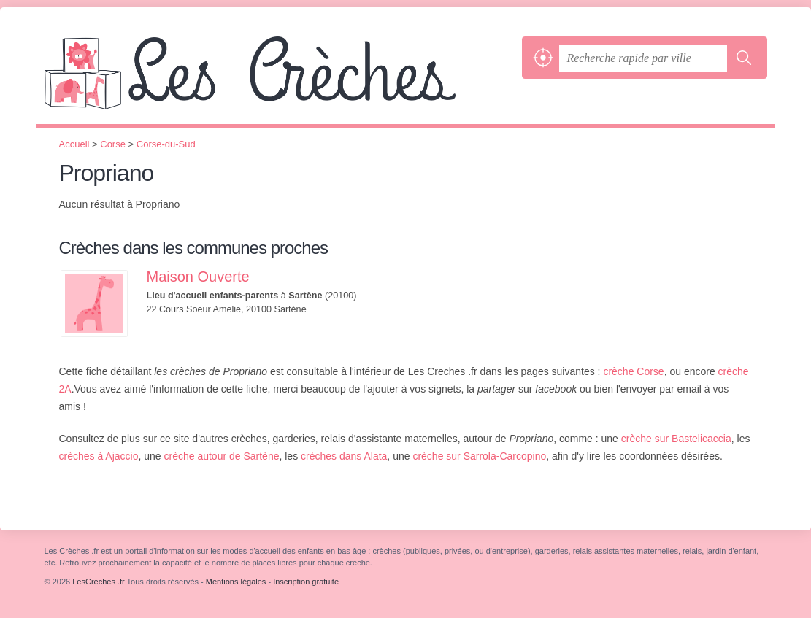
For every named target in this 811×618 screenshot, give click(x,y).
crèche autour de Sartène (221, 456)
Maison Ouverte (198, 277)
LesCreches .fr (280, 80)
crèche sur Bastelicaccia (676, 438)
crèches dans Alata (344, 456)
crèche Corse (633, 371)
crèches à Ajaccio (99, 456)
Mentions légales (236, 581)
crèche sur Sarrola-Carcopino (479, 456)
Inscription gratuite (306, 581)
